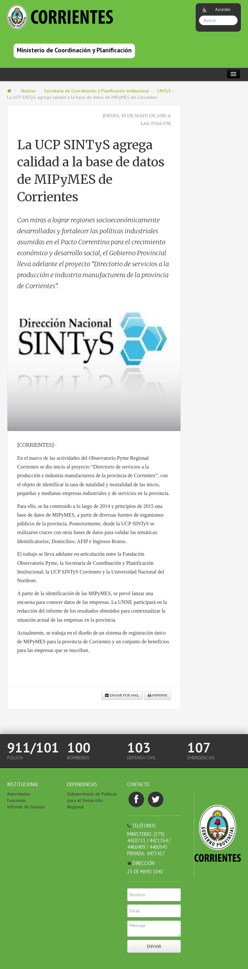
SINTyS (164, 91)
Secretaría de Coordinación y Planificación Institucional (96, 91)
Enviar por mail (122, 695)
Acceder (223, 9)
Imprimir (157, 695)
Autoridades (18, 794)
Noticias (28, 91)
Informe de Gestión (26, 807)
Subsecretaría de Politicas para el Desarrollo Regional (92, 800)
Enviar (154, 946)
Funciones (16, 800)
